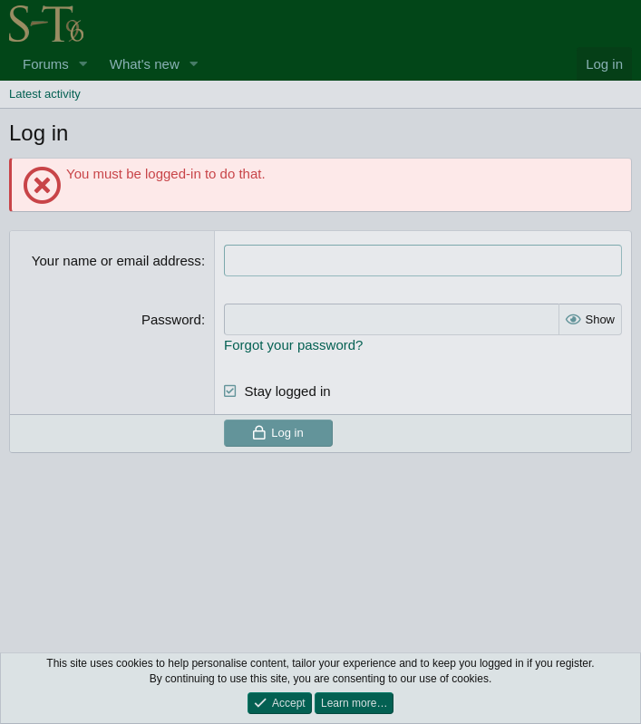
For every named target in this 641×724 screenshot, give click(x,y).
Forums (46, 64)
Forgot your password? (293, 344)
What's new (145, 64)
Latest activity (45, 94)
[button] (83, 64)
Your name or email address (116, 260)
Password (171, 319)
